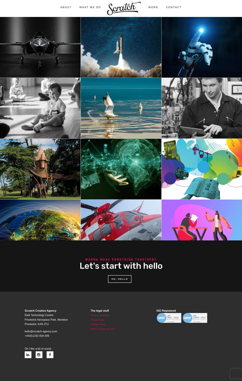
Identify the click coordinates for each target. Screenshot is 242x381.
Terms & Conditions (100, 313)
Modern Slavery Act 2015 (103, 327)
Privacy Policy (97, 318)
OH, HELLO (120, 277)
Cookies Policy (98, 322)
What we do (90, 7)
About (66, 7)
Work (153, 7)
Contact (174, 7)
